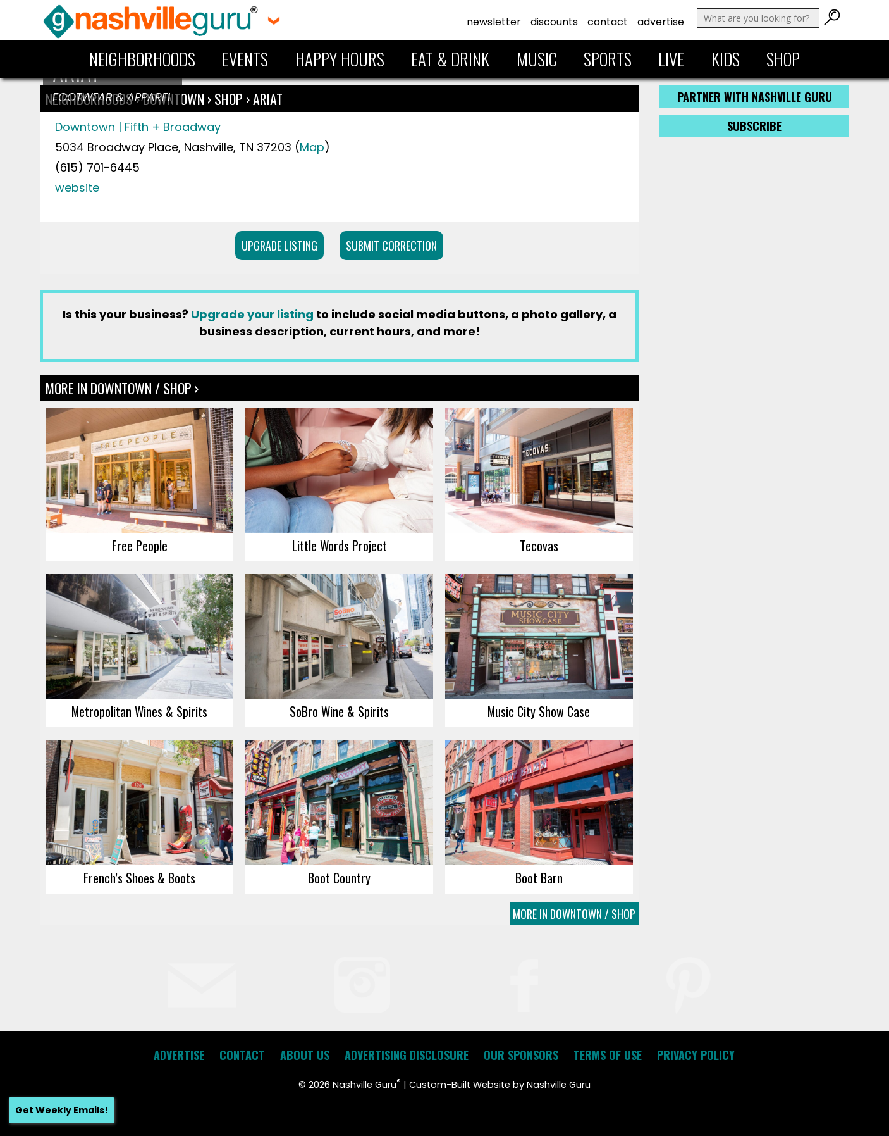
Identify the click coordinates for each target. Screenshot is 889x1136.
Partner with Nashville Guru (754, 97)
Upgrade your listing (252, 314)
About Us (304, 1055)
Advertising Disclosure (407, 1055)
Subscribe (754, 126)
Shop (783, 59)
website (77, 188)
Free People (140, 545)
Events (245, 59)
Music (537, 59)
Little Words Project (339, 545)
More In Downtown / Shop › (122, 388)
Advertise (660, 22)
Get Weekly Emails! (61, 1110)
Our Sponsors (521, 1055)
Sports (608, 59)
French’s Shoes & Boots (139, 877)
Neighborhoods (142, 59)
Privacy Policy (696, 1055)
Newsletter (494, 22)
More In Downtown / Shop (574, 914)
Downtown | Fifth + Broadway (138, 127)
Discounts (554, 22)
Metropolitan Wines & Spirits (139, 711)
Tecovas (539, 545)
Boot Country (339, 877)
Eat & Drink (450, 59)
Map (312, 147)
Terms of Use (607, 1055)
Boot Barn (539, 877)
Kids (725, 59)
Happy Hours (339, 59)
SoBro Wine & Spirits (339, 711)
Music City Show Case (538, 711)
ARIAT (268, 99)
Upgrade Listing (279, 245)
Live (671, 59)
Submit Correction (391, 245)
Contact (607, 22)
